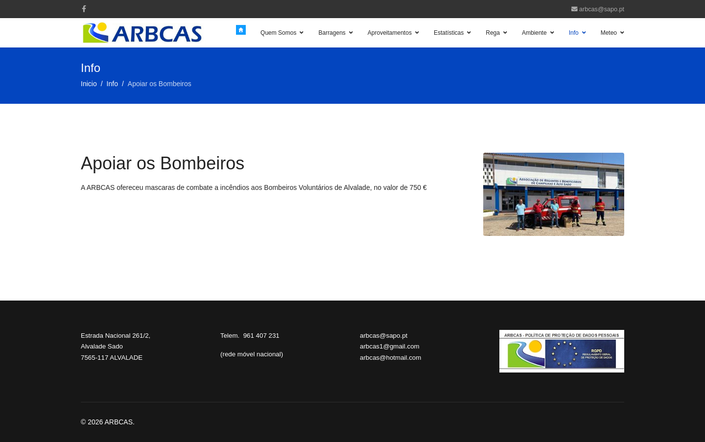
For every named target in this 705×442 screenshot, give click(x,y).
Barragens (331, 32)
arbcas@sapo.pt (601, 9)
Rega (493, 32)
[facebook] (84, 9)
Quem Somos (278, 32)
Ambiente (534, 32)
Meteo (609, 32)
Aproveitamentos (390, 32)
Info (574, 32)
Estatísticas (449, 32)
